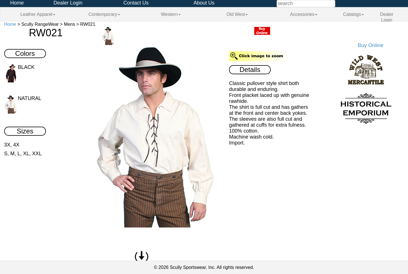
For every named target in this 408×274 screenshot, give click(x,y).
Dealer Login (68, 3)
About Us (203, 3)
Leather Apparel (37, 14)
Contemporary (104, 14)
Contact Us (136, 3)
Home (17, 3)
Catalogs (353, 14)
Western (170, 14)
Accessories (303, 14)
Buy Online (370, 45)
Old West (237, 14)
